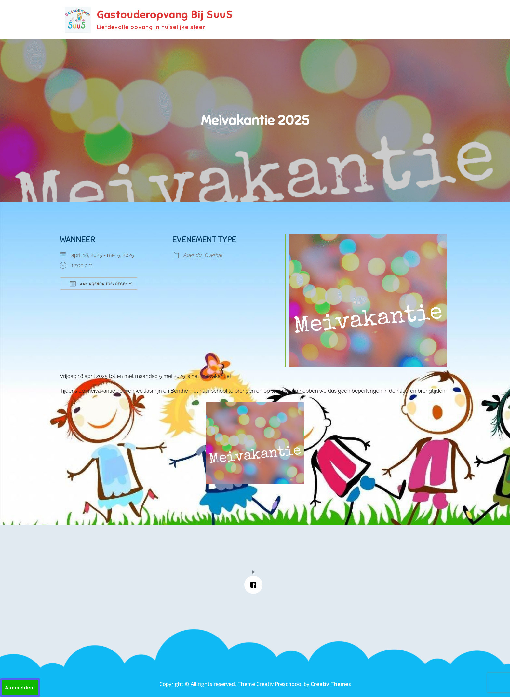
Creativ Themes (331, 684)
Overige (214, 255)
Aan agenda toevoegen (99, 284)
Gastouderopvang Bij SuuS (165, 14)
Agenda (192, 255)
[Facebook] (255, 585)
